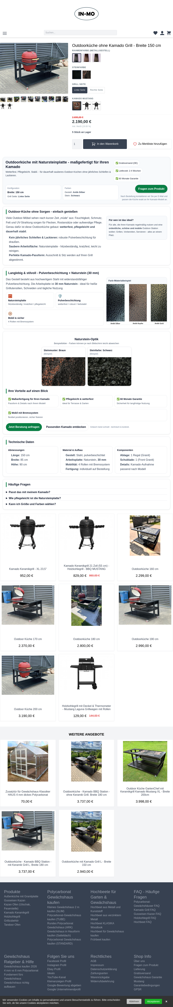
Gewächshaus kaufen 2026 (20, 966)
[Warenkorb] (169, 33)
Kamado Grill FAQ (145, 909)
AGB (93, 961)
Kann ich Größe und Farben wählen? (32, 504)
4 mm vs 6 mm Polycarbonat (21, 970)
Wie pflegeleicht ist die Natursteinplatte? (35, 498)
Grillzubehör (11, 920)
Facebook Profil (56, 961)
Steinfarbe (79, 67)
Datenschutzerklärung (104, 969)
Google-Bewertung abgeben (64, 985)
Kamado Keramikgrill (16, 912)
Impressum (97, 965)
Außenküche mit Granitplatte (21, 896)
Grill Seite (79, 84)
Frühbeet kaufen (100, 939)
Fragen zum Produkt (151, 188)
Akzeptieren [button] (153, 1001)
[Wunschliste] (155, 33)
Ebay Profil (53, 969)
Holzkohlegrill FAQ (145, 918)
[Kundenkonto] (162, 33)
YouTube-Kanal (56, 977)
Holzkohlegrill (12, 916)
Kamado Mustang (82, 99)
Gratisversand (142, 973)
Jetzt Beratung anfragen (23, 426)
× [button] (166, 1001)
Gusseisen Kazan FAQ (147, 913)
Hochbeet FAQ (143, 922)
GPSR (137, 989)
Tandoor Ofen (12, 924)
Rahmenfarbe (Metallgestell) (91, 51)
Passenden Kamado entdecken (66, 426)
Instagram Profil (56, 965)
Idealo (51, 973)
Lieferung (139, 969)
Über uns (139, 961)
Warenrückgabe (100, 977)
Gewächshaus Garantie (148, 977)
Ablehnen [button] (134, 1001)
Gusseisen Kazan (14, 900)
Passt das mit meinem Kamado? (29, 492)
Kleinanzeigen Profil (59, 981)
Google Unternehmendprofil (64, 989)
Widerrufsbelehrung (102, 981)
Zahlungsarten (99, 973)
